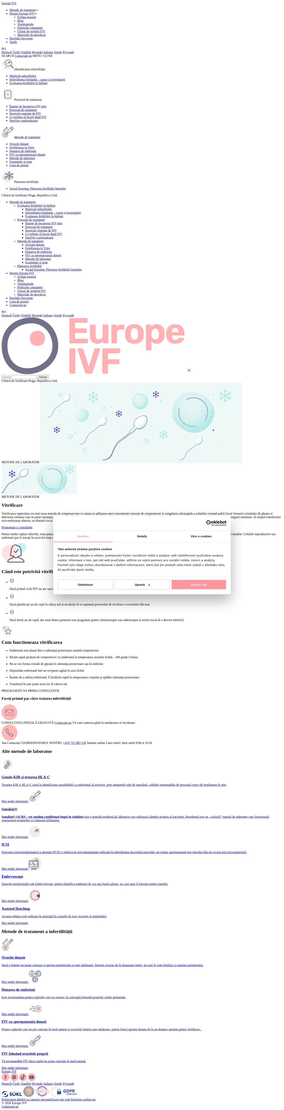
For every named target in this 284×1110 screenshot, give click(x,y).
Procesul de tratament (23, 110)
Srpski (58, 52)
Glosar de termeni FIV (31, 291)
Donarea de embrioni (22, 151)
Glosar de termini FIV (31, 31)
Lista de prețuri (19, 165)
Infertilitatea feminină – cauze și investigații (37, 79)
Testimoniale (25, 24)
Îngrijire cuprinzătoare (23, 120)
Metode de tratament (22, 10)
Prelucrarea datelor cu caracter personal (26, 1099)
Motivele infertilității (22, 76)
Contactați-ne (23, 55)
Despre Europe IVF (21, 13)
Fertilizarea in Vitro (21, 147)
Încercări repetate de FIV (25, 113)
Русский (68, 52)
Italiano (48, 52)
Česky (17, 52)
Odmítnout (85, 584)
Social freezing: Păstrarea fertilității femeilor (37, 188)
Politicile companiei (30, 27)
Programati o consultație (17, 527)
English (26, 52)
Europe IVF (9, 3)
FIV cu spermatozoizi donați (27, 154)
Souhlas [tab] (83, 536)
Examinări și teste (20, 161)
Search (43, 377)
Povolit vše (198, 584)
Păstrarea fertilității (29, 266)
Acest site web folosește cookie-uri (73, 1099)
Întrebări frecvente (21, 38)
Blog (20, 20)
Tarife (13, 42)
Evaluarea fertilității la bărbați (28, 83)
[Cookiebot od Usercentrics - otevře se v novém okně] (209, 523)
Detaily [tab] (142, 536)
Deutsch (7, 52)
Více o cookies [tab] (201, 536)
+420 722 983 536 (74, 743)
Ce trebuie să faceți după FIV (28, 117)
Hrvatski (37, 52)
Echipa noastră (26, 17)
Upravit (142, 584)
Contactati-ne (17, 305)
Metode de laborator (22, 158)
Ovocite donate (19, 144)
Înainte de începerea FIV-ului (27, 106)
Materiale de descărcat (31, 35)
